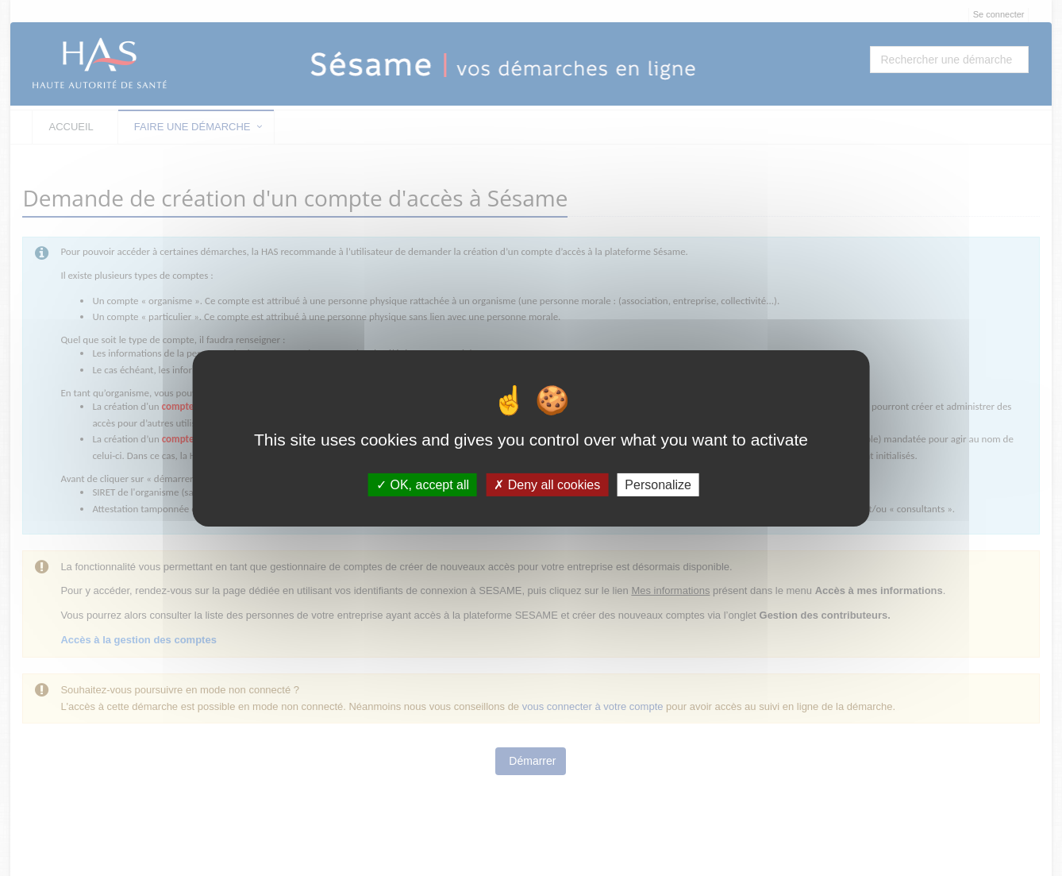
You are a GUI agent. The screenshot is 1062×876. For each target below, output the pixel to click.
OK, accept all (422, 484)
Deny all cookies (547, 484)
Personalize (658, 484)
